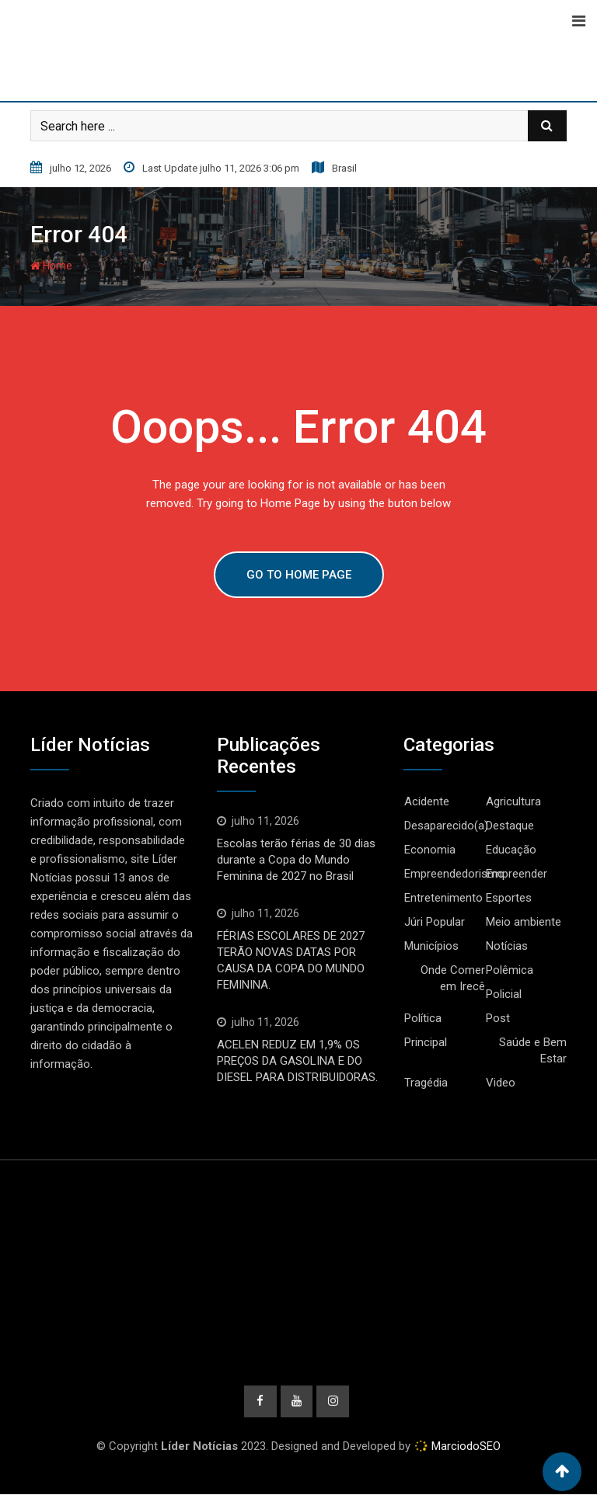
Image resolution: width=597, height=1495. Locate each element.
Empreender (516, 874)
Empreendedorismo (454, 874)
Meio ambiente (523, 922)
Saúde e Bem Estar (533, 1050)
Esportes (509, 898)
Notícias (507, 946)
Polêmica (509, 970)
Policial (504, 994)
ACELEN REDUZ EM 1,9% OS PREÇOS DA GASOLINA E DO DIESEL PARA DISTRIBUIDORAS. (297, 1061)
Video (500, 1083)
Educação (511, 850)
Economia (430, 850)
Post (498, 1018)
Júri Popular (434, 922)
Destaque (510, 826)
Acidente (426, 801)
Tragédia (426, 1083)
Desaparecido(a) (446, 826)
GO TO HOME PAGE (298, 575)
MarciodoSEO (464, 1447)
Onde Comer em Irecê (453, 978)
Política (423, 1018)
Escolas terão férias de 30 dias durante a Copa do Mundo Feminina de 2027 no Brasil (296, 859)
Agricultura (513, 801)
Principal (425, 1042)
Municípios (431, 946)
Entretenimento (443, 898)
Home (51, 265)
